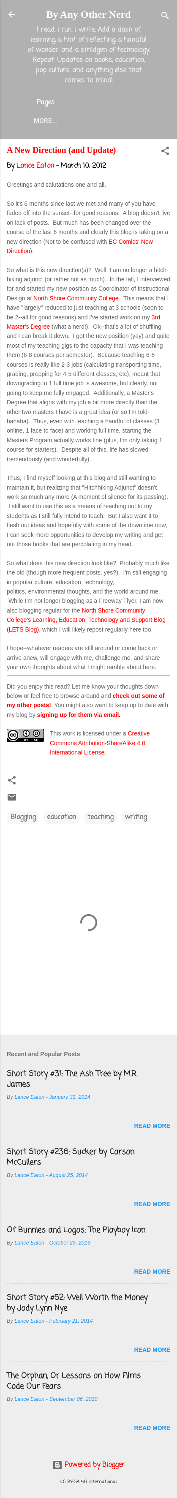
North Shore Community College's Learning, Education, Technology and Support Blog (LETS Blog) (86, 620)
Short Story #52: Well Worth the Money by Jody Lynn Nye (77, 1303)
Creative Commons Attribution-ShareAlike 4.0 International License (100, 743)
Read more (152, 1125)
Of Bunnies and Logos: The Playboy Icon (76, 1230)
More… (45, 121)
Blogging (23, 817)
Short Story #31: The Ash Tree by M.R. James (72, 1079)
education (61, 817)
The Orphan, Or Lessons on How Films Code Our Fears (74, 1381)
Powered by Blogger (88, 1465)
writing (136, 817)
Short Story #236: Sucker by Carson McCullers (70, 1157)
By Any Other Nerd (88, 14)
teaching (100, 817)
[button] (165, 152)
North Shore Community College (76, 298)
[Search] (165, 17)
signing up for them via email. (79, 714)
